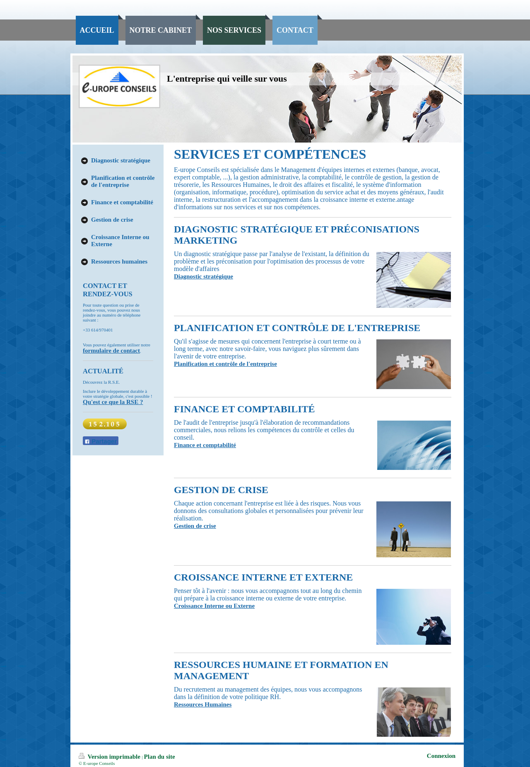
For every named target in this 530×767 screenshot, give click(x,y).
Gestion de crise (195, 526)
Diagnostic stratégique (203, 276)
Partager (100, 441)
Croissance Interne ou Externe (214, 605)
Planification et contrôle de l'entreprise (225, 364)
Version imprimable (110, 756)
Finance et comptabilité (205, 445)
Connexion (441, 755)
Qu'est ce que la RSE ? (113, 402)
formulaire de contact (111, 350)
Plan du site (159, 756)
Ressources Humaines (202, 704)
